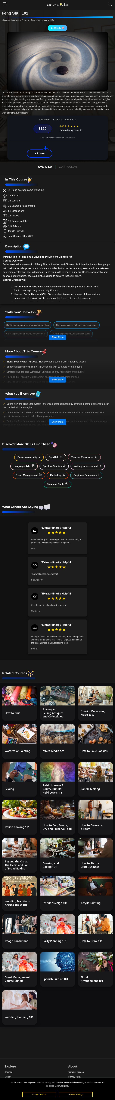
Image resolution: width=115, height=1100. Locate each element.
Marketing (57, 474)
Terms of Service (76, 1072)
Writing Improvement (87, 465)
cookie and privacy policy (59, 1086)
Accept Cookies (39, 1094)
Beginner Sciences (86, 474)
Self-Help (56, 456)
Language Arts (24, 465)
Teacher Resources (84, 456)
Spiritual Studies (54, 465)
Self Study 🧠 (57, 28)
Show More (58, 337)
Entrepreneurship (29, 456)
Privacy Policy (74, 1077)
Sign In (7, 1077)
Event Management (29, 474)
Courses (8, 1072)
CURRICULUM (68, 166)
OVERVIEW (45, 166)
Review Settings (76, 1094)
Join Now (40, 153)
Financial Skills (57, 483)
